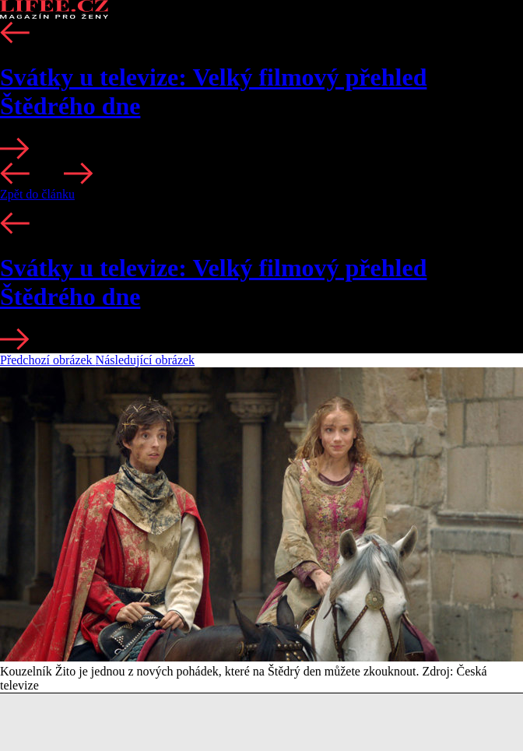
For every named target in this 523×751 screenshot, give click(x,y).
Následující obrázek (145, 360)
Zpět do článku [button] (37, 194)
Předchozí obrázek (48, 360)
